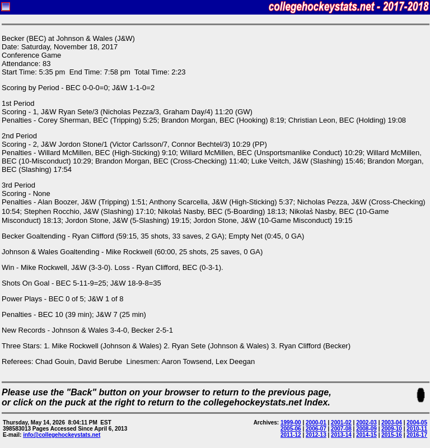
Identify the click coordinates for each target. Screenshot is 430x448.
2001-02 (341, 422)
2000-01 (316, 422)
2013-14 (341, 435)
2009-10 (391, 429)
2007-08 (341, 429)
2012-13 (316, 435)
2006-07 (316, 429)
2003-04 (391, 422)
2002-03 (366, 422)
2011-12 (291, 435)
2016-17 (416, 435)
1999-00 (291, 422)
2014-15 (366, 435)
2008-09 (366, 429)
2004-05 (416, 422)
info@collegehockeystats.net (61, 435)
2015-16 (391, 435)
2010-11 (416, 429)
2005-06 (291, 429)
